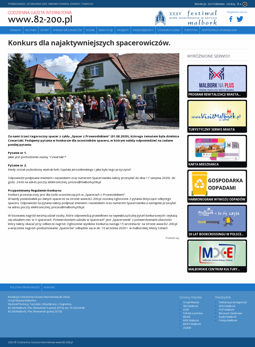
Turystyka (191, 30)
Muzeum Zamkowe (230, 313)
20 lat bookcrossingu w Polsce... (216, 234)
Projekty (123, 30)
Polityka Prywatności (25, 287)
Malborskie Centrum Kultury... (214, 269)
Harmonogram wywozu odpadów (216, 199)
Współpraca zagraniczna (219, 30)
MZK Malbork (191, 320)
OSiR (186, 309)
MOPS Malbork (192, 324)
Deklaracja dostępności (233, 302)
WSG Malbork (227, 306)
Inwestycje (106, 30)
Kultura (30, 30)
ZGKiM (187, 327)
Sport (44, 30)
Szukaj (230, 4)
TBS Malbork (190, 306)
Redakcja (200, 4)
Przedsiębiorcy (143, 30)
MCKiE (186, 317)
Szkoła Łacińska (193, 313)
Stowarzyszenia (169, 30)
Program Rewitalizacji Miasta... (214, 94)
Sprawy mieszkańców (67, 30)
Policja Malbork (228, 320)
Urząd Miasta (191, 302)
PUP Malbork (226, 309)
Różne (90, 30)
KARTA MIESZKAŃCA (203, 164)
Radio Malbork (227, 317)
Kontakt (49, 287)
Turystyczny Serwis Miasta (211, 129)
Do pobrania (216, 4)
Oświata (15, 30)
